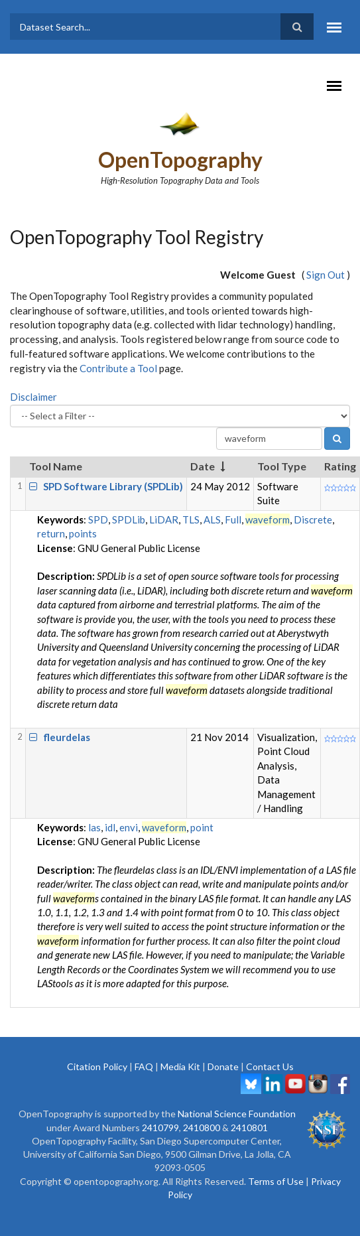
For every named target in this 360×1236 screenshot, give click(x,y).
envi (128, 827)
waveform (267, 519)
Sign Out (325, 275)
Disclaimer (33, 397)
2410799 (160, 1127)
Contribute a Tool (118, 368)
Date (202, 466)
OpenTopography (180, 159)
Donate (223, 1066)
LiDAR (163, 519)
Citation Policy (97, 1066)
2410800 (201, 1127)
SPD (98, 519)
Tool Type (281, 466)
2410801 (249, 1127)
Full (233, 519)
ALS (212, 519)
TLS (191, 519)
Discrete (313, 519)
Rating (340, 466)
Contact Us (270, 1066)
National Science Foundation (237, 1113)
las (94, 827)
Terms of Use (276, 1181)
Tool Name (55, 466)
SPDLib (128, 519)
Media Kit (180, 1066)
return (51, 533)
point (201, 827)
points (83, 533)
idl (110, 827)
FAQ (144, 1066)
